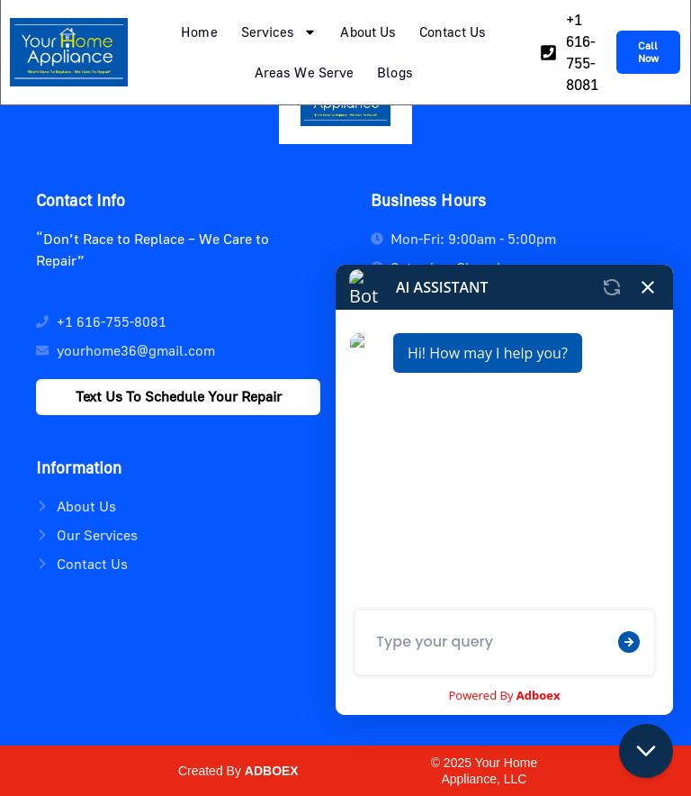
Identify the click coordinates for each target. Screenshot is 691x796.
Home (199, 31)
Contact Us (452, 31)
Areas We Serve (304, 72)
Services (279, 32)
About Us (368, 31)
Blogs (395, 72)
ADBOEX (272, 771)
